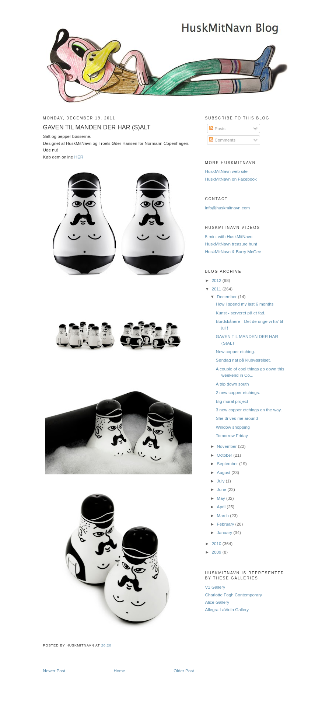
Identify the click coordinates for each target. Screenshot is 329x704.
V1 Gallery (215, 587)
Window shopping (233, 427)
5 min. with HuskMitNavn (229, 236)
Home (119, 670)
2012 (217, 280)
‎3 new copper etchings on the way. (249, 409)
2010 (217, 543)
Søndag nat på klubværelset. (243, 360)
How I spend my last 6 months (245, 304)
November (227, 446)
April (222, 506)
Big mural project (232, 401)
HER (79, 156)
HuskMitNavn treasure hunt (231, 243)
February (226, 524)
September (228, 463)
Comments (222, 139)
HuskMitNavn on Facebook (231, 179)
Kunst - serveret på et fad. (240, 312)
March (223, 515)
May (221, 498)
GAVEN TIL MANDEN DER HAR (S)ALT (97, 127)
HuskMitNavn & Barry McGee (233, 251)
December (227, 296)
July (221, 480)
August (224, 472)
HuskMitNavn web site (226, 171)
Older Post (184, 670)
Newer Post (54, 670)
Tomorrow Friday (232, 435)
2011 (217, 288)
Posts (217, 128)
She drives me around (237, 418)
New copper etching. (235, 351)
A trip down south (232, 383)
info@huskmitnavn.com (227, 207)
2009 (217, 552)
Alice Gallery (217, 602)
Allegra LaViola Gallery (227, 609)
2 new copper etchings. (238, 392)
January (225, 532)
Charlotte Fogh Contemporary (233, 594)
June (222, 489)
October (225, 455)
